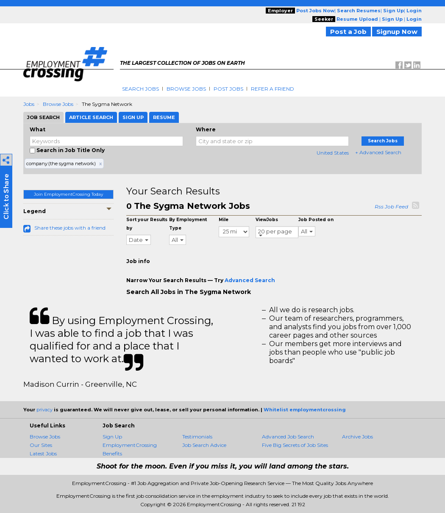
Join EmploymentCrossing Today (68, 194)
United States (333, 153)
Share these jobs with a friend (70, 228)
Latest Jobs (43, 453)
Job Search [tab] (43, 117)
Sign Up (112, 436)
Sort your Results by (146, 224)
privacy (44, 410)
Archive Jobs (357, 436)
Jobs (28, 104)
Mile (223, 219)
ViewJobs (267, 219)
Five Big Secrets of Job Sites (295, 445)
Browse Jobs (186, 89)
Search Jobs (140, 89)
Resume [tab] (164, 117)
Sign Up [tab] (133, 117)
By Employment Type (188, 224)
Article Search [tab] (91, 117)
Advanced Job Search (288, 436)
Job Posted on (316, 219)
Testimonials (197, 436)
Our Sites (41, 445)
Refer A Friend (272, 89)
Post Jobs (228, 89)
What (37, 129)
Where (206, 129)
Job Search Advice (204, 445)
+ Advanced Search (378, 152)
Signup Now (396, 32)
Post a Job (348, 32)
